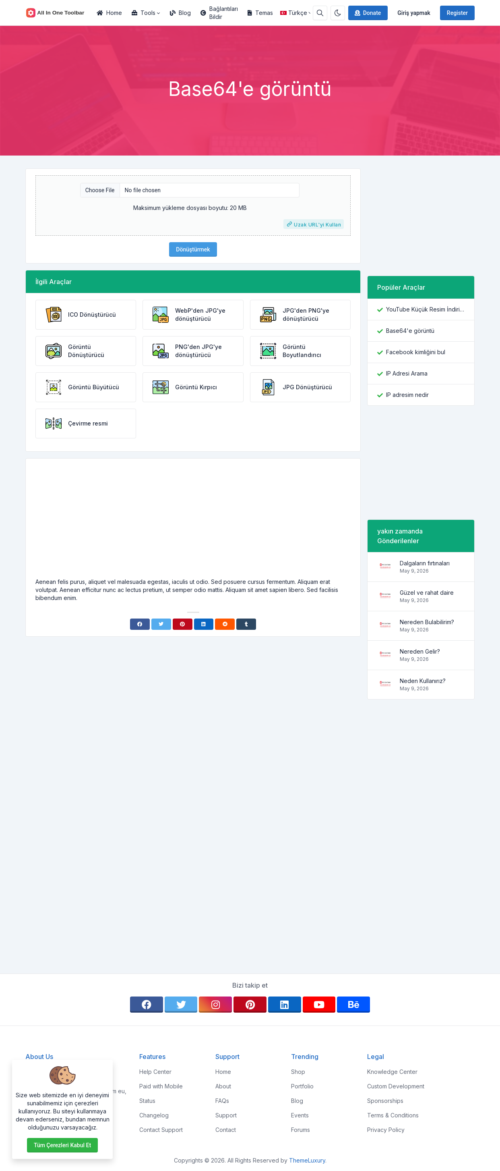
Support (226, 1115)
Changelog (154, 1115)
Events (300, 1115)
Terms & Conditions (393, 1115)
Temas (260, 12)
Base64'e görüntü (410, 330)
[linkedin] (284, 1005)
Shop (298, 1071)
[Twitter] (161, 624)
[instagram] (215, 1005)
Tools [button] (143, 12)
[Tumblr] (246, 624)
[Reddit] (225, 624)
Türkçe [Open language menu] (293, 12)
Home (109, 12)
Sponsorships (385, 1100)
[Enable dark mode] (338, 13)
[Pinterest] (182, 624)
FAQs (222, 1100)
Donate (367, 13)
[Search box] (320, 13)
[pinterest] (250, 1005)
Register (457, 13)
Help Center (155, 1071)
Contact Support (161, 1129)
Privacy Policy (386, 1129)
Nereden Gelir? (420, 651)
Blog (180, 12)
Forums (300, 1129)
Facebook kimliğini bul (415, 352)
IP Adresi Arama (407, 373)
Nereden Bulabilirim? (427, 622)
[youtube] (319, 1005)
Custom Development (395, 1086)
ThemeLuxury (307, 1160)
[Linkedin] (204, 624)
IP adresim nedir (407, 394)
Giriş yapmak (413, 13)
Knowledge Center (392, 1071)
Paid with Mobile (161, 1086)
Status (147, 1100)
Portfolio (302, 1086)
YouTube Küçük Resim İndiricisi (425, 309)
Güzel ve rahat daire (427, 592)
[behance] (353, 1005)
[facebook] (146, 1005)
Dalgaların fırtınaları (425, 563)
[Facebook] (140, 624)
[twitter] (181, 1005)
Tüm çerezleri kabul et (62, 1145)
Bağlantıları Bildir (219, 12)
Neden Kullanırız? (423, 680)
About (223, 1086)
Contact (225, 1129)
